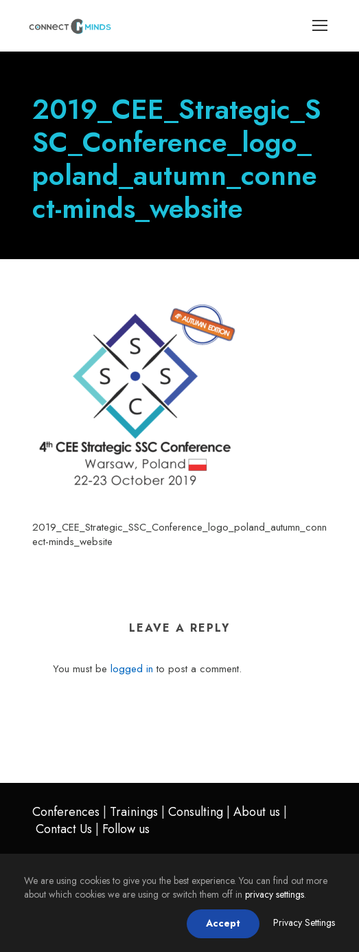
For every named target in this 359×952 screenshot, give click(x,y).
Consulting (195, 812)
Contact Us (64, 829)
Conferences (66, 812)
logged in (132, 668)
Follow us (126, 829)
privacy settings (274, 894)
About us (256, 812)
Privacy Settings (304, 922)
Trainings (134, 812)
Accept (223, 923)
